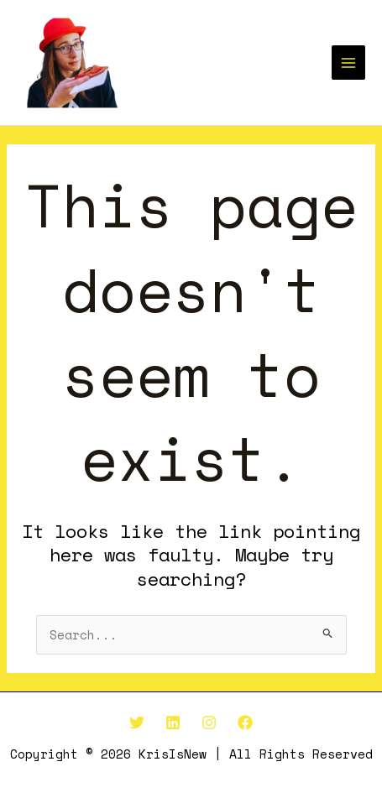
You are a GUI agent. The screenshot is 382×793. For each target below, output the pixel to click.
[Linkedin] (173, 722)
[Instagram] (209, 722)
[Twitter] (136, 722)
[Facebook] (245, 722)
